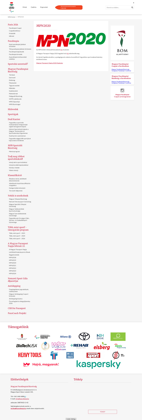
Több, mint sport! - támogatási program (18, 228)
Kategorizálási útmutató (17, 188)
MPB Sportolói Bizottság (15, 146)
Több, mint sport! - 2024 (17, 236)
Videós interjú (13, 170)
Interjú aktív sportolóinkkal (18, 162)
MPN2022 (12, 268)
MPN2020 (12, 263)
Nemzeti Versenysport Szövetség (20, 202)
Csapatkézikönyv (14, 31)
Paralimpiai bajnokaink (16, 52)
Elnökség (12, 80)
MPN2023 (12, 271)
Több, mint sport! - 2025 (17, 233)
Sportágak (13, 114)
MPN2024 (12, 273)
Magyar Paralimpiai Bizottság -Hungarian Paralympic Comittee (121, 70)
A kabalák (12, 33)
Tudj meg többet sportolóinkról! (16, 157)
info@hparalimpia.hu (22, 399)
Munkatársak (13, 93)
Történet (12, 75)
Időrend (11, 36)
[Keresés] (120, 7)
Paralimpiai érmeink (15, 54)
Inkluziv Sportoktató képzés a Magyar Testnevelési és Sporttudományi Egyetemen (18, 131)
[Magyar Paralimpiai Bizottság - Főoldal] (11, 7)
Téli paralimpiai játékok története (20, 49)
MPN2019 (12, 260)
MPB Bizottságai (14, 104)
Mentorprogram (14, 151)
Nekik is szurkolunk (18, 195)
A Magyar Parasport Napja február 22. (18, 244)
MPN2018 (12, 257)
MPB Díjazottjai (14, 102)
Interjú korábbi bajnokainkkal (18, 165)
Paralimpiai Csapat (15, 28)
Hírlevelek (13, 109)
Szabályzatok (13, 91)
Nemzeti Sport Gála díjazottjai (18, 279)
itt (61, 50)
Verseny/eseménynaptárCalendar (68, 7)
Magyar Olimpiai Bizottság (18, 199)
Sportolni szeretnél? (18, 64)
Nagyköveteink (14, 255)
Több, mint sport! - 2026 (17, 238)
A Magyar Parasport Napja (18, 249)
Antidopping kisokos (15, 299)
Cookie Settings (71, 419)
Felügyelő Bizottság (15, 96)
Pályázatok (12, 83)
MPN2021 (12, 265)
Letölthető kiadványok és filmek (19, 252)
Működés (12, 88)
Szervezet (12, 77)
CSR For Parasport (17, 308)
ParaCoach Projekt (17, 313)
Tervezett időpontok (16, 191)
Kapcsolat (44, 7)
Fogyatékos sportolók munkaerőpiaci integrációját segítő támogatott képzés (18, 124)
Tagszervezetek (14, 85)
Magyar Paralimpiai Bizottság (18, 70)
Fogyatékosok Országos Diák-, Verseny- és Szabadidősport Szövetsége (19, 220)
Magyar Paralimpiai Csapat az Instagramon (122, 93)
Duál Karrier (14, 119)
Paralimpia (13, 41)
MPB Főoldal (11, 17)
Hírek (25, 7)
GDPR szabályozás (15, 99)
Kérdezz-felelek (14, 168)
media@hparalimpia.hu (18, 408)
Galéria (33, 7)
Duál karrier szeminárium (17, 136)
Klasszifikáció (15, 175)
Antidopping (14, 286)
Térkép (102, 412)
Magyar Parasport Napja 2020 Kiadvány (49, 63)
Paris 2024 (13, 24)
